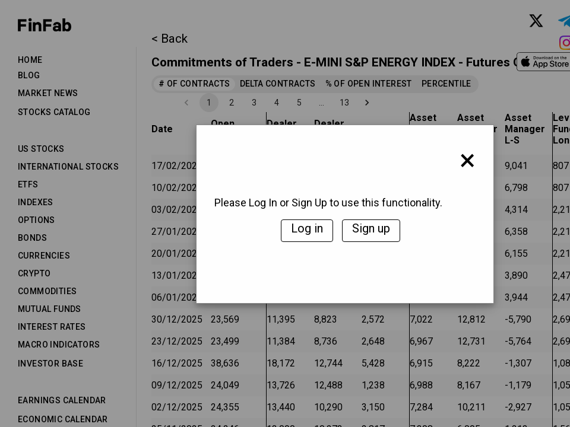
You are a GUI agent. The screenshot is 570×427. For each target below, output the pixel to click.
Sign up (371, 228)
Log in (307, 228)
